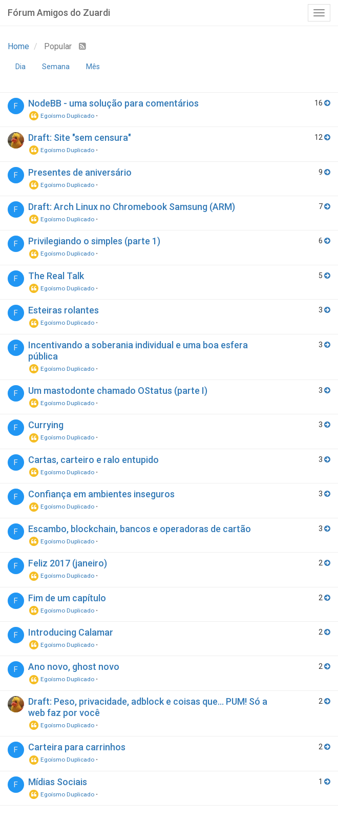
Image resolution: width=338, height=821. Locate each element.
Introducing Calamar (70, 632)
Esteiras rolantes (63, 310)
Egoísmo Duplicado (61, 115)
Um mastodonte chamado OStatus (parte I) (117, 390)
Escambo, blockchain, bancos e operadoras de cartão (139, 528)
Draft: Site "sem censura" (79, 137)
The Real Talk (56, 275)
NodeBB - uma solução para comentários (113, 103)
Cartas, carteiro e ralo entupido (93, 459)
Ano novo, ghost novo (73, 666)
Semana (56, 66)
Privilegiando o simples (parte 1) (94, 241)
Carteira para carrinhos (76, 747)
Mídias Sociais (57, 781)
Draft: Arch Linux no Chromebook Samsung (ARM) (131, 206)
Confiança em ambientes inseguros (101, 494)
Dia (20, 66)
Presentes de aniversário (80, 172)
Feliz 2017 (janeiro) (67, 563)
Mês (93, 66)
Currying (46, 424)
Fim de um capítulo (67, 598)
